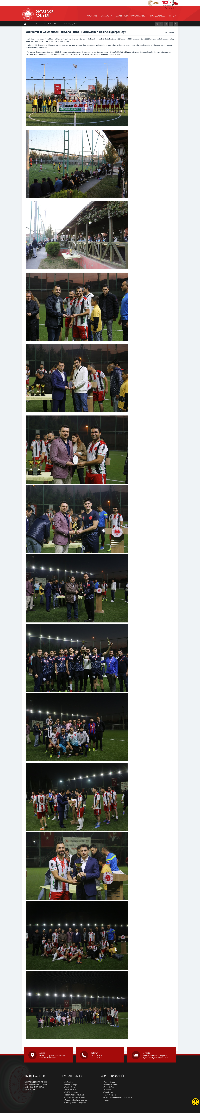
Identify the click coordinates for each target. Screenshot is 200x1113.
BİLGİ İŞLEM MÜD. (157, 16)
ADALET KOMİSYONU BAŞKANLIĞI (131, 16)
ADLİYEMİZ (92, 16)
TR (175, 8)
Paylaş (160, 24)
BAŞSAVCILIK (106, 16)
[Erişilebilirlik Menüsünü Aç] (195, 1101)
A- (171, 24)
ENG (170, 8)
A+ (176, 24)
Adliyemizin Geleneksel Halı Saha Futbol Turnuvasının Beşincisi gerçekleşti (52, 24)
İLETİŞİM (172, 16)
